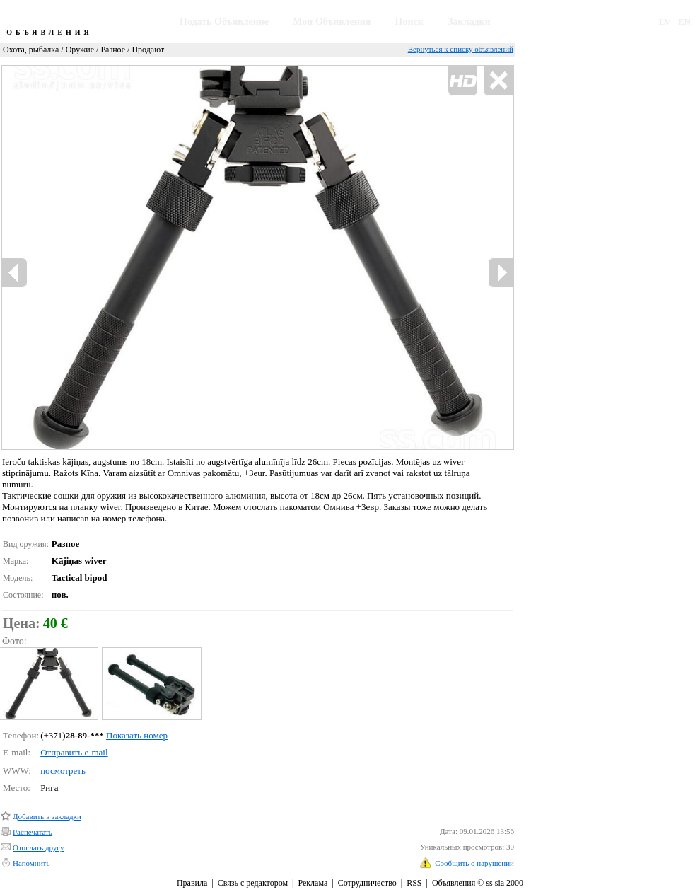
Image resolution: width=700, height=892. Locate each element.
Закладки (469, 21)
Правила (192, 883)
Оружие (80, 49)
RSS (414, 883)
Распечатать (32, 832)
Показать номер (137, 735)
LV (665, 21)
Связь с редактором (253, 883)
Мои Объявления (332, 21)
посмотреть (63, 770)
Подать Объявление (224, 21)
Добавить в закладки (47, 816)
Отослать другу (38, 847)
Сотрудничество (367, 883)
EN (684, 21)
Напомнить (31, 863)
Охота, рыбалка (31, 49)
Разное (112, 49)
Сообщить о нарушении (474, 863)
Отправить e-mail (73, 752)
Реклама (312, 883)
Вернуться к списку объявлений (460, 49)
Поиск (409, 21)
